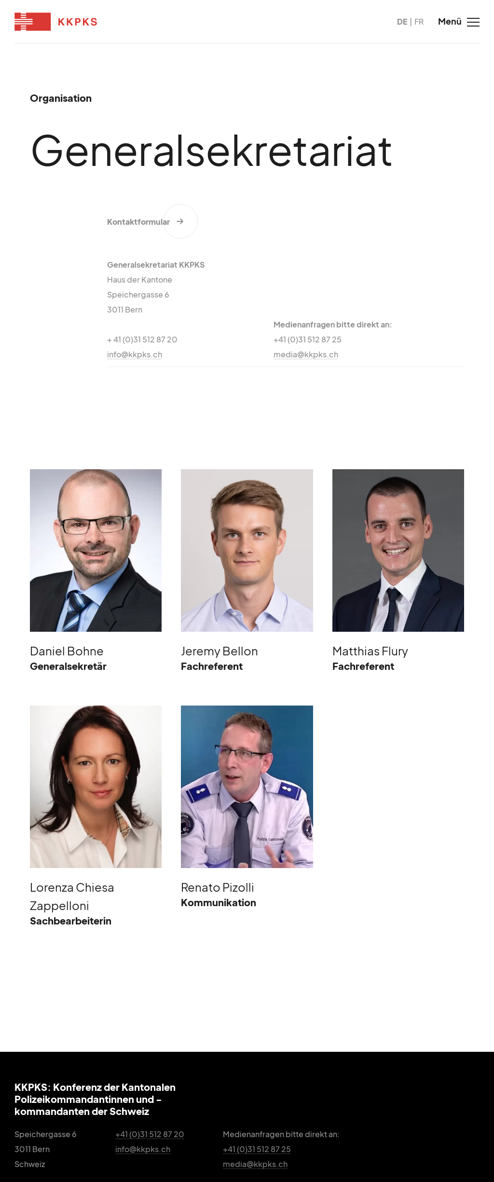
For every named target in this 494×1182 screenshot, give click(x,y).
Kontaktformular (138, 222)
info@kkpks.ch (134, 354)
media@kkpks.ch (306, 354)
